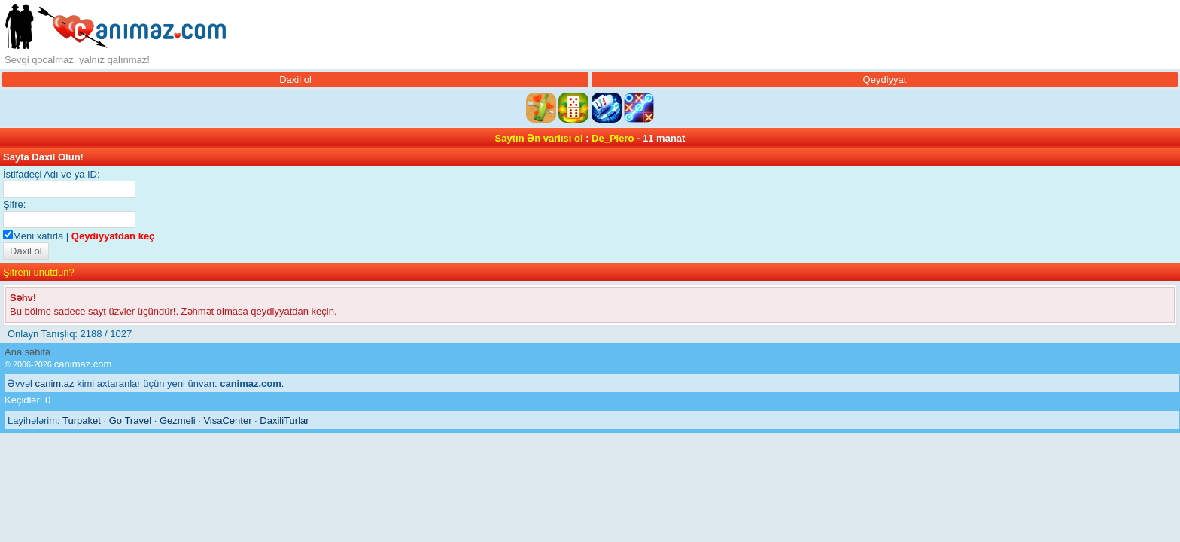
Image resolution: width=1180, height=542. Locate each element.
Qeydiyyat (885, 79)
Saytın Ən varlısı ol (539, 138)
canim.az (55, 383)
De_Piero (613, 138)
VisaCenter (227, 420)
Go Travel (130, 420)
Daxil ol (295, 79)
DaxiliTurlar (284, 420)
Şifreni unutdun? (39, 272)
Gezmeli (178, 420)
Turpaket (81, 420)
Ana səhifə (27, 352)
